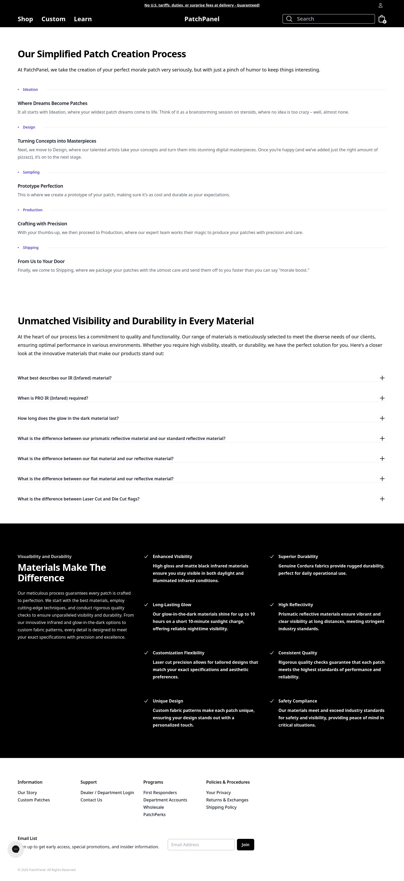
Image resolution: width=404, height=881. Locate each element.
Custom (54, 18)
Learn (83, 20)
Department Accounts (165, 800)
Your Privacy (218, 792)
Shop (25, 20)
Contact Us (91, 800)
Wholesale (153, 807)
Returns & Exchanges (227, 800)
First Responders (160, 792)
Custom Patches (34, 800)
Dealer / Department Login (107, 792)
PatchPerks (154, 814)
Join (246, 844)
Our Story (27, 792)
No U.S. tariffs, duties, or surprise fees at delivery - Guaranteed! (202, 5)
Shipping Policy (221, 807)
